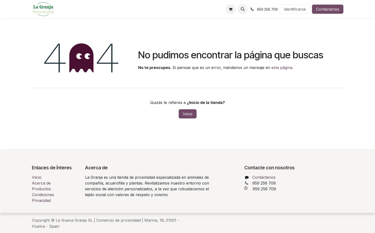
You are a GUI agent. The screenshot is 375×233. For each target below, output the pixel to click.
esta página (281, 67)
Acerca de (41, 183)
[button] (243, 9)
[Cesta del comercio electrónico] (231, 9)
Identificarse (295, 9)
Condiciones (43, 194)
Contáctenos (327, 9)
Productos (41, 188)
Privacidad (41, 200)
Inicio (187, 113)
